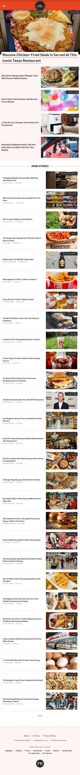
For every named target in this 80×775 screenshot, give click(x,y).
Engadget (8, 751)
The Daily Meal (33, 753)
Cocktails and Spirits (69, 253)
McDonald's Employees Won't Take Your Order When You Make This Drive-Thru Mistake (18, 147)
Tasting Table (67, 751)
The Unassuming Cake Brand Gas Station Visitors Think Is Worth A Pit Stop (22, 560)
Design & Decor (73, 92)
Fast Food (75, 69)
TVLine (27, 751)
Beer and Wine (71, 294)
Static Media (24, 740)
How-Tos (73, 213)
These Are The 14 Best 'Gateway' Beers (18, 299)
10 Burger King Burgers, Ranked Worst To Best (21, 480)
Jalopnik (18, 751)
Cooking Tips (72, 374)
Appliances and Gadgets (68, 173)
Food (74, 554)
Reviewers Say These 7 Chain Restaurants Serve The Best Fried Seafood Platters (22, 620)
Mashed (56, 751)
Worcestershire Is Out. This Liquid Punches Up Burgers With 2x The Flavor (21, 519)
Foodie (47, 751)
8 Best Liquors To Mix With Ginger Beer (18, 259)
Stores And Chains (70, 414)
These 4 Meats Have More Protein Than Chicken (22, 540)
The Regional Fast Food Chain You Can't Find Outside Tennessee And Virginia (20, 600)
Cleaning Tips (73, 115)
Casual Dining (74, 12)
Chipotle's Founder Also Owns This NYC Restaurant (23, 399)
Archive (36, 735)
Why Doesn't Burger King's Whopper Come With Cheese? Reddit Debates (19, 76)
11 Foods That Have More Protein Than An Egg (21, 660)
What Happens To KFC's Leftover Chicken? (20, 279)
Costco (74, 233)
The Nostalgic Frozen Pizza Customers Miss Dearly (23, 680)
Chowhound (37, 751)
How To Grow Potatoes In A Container (17, 219)
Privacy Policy (49, 735)
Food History (72, 193)
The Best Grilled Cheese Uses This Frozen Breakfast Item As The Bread (19, 379)
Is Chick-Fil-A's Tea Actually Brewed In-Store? (21, 339)
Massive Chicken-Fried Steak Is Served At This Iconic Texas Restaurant (39, 57)
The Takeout (47, 753)
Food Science (72, 534)
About (26, 735)
